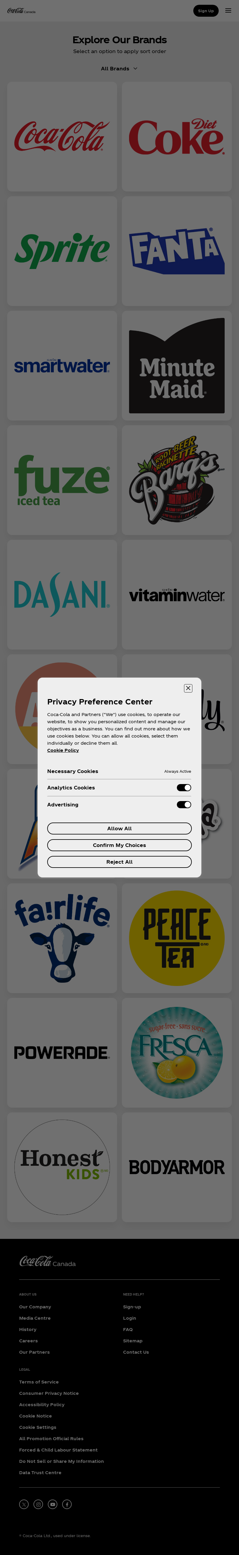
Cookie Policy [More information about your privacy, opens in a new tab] (63, 750)
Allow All (119, 828)
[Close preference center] (188, 688)
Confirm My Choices (119, 845)
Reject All (119, 862)
